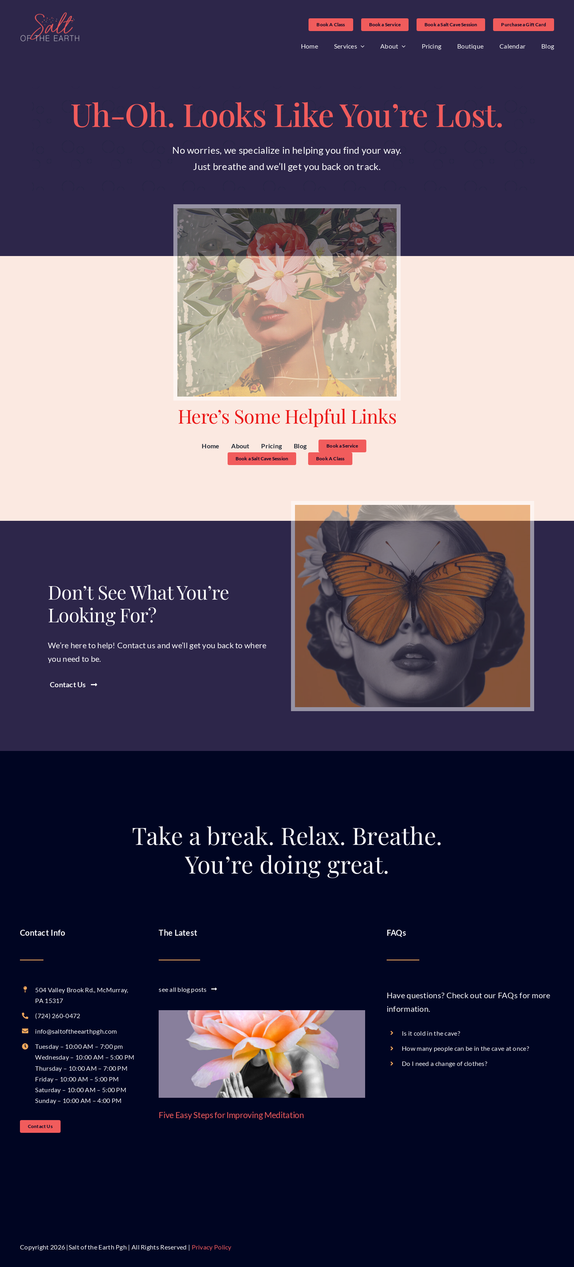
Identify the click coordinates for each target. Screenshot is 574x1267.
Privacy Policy (212, 1247)
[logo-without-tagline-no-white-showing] (50, 16)
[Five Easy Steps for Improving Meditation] (262, 1054)
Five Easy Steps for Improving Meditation (231, 1115)
